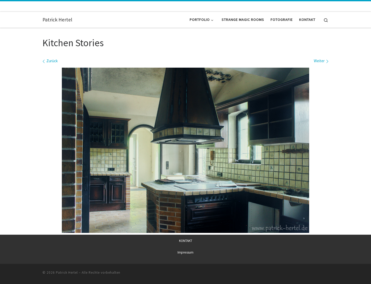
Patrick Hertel (67, 272)
